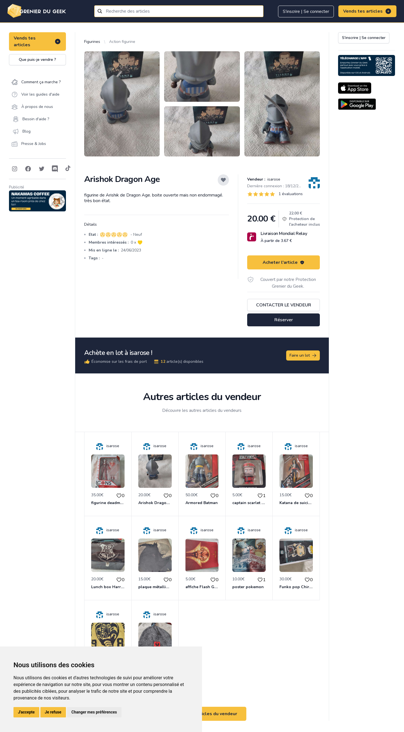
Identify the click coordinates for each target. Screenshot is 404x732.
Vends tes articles (367, 11)
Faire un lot (303, 355)
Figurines (92, 41)
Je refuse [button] (53, 712)
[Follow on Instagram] (14, 168)
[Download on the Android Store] (357, 104)
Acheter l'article (283, 262)
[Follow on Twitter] (41, 168)
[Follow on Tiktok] (68, 168)
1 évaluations (291, 194)
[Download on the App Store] (354, 88)
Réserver (283, 320)
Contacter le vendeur (283, 305)
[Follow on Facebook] (28, 168)
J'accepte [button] (26, 712)
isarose (273, 179)
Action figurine (122, 41)
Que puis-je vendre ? (37, 59)
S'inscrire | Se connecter (306, 11)
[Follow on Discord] (54, 168)
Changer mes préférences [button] (94, 712)
